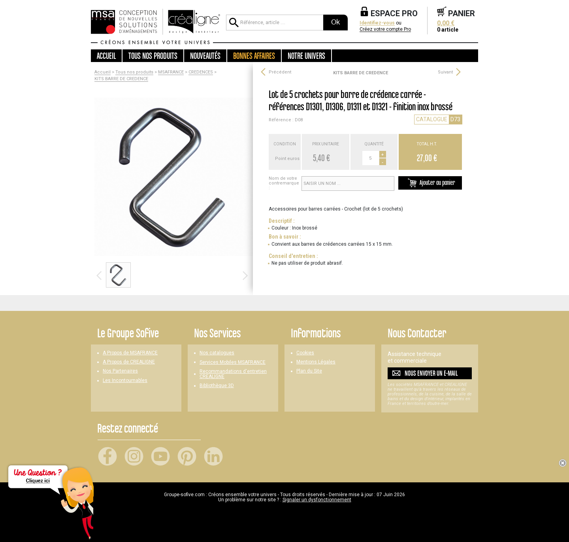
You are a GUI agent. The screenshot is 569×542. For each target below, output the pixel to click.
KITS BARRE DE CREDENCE (121, 79)
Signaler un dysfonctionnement (317, 499)
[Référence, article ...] (274, 22)
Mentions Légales (315, 362)
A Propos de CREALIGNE (129, 362)
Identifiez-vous (377, 23)
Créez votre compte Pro (385, 29)
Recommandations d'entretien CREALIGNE (233, 374)
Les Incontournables (125, 380)
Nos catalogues (217, 353)
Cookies (305, 353)
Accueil (106, 56)
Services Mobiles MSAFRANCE (233, 362)
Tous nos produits (134, 72)
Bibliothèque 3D (217, 385)
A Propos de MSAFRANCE (130, 353)
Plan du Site (309, 371)
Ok (335, 22)
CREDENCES (200, 72)
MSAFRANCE (171, 72)
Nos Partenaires (120, 371)
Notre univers (306, 56)
